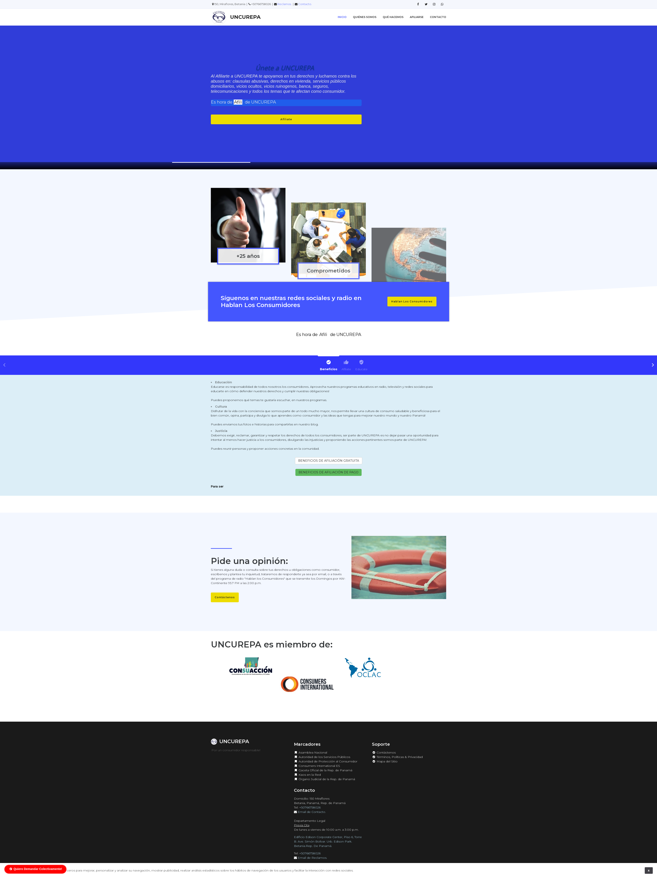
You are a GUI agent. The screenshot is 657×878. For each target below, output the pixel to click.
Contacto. (305, 4)
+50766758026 (310, 801)
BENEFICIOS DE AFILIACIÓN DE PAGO (328, 472)
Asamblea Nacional (310, 746)
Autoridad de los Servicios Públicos (322, 751)
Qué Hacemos (393, 17)
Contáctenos (384, 746)
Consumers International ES (317, 760)
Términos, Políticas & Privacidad (397, 751)
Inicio (342, 17)
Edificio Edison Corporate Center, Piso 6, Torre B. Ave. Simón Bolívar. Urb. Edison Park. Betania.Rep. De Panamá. (328, 835)
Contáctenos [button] (225, 597)
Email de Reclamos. (313, 852)
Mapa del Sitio (385, 755)
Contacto (438, 17)
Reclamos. (284, 4)
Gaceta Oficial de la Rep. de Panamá (323, 764)
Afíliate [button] (286, 119)
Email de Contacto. (312, 806)
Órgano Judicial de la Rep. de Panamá (324, 773)
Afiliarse (417, 17)
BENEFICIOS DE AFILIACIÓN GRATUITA (328, 461)
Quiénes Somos (364, 17)
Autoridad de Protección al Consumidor (325, 755)
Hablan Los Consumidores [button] (411, 301)
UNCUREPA (245, 17)
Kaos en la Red (307, 769)
